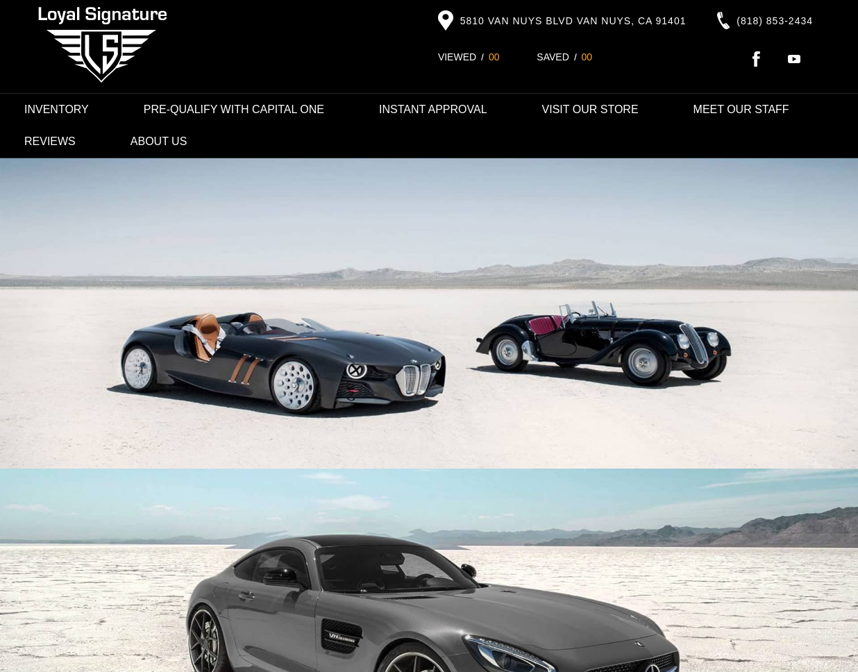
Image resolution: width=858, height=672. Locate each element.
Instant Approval (433, 109)
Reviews (50, 141)
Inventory (56, 109)
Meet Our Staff (741, 109)
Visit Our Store (590, 109)
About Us (159, 141)
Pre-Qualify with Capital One (234, 109)
